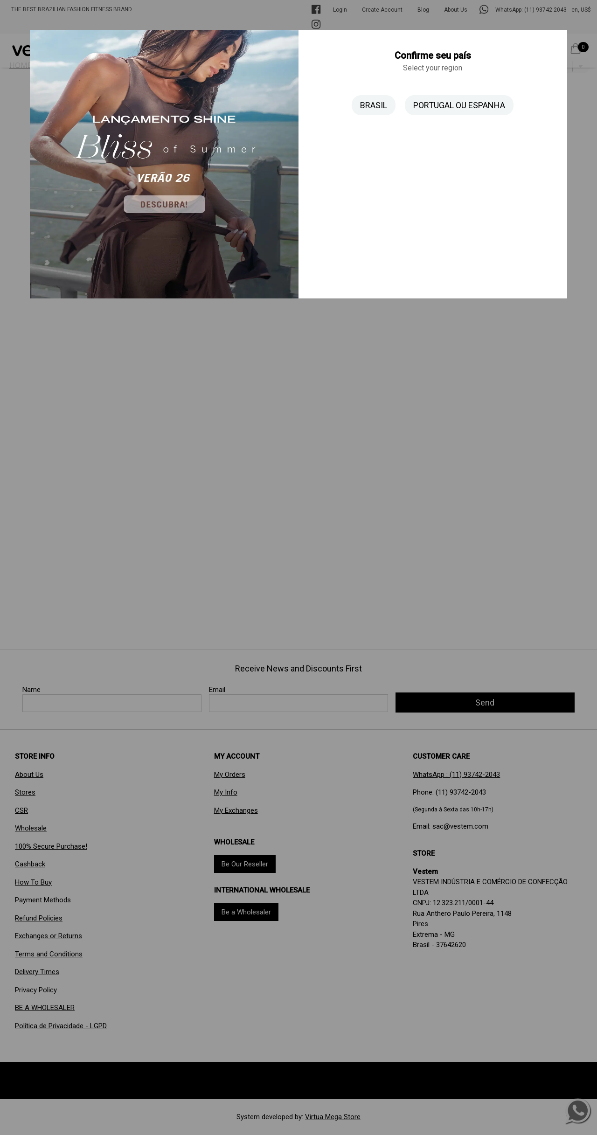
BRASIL (373, 105)
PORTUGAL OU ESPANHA (459, 105)
